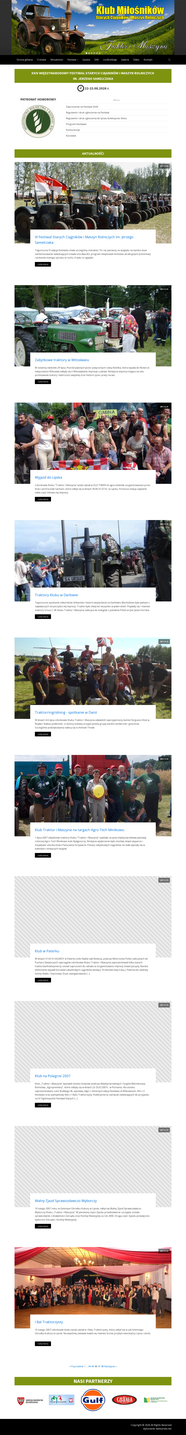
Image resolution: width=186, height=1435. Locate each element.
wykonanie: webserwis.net (157, 1428)
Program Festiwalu (76, 124)
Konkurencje (73, 129)
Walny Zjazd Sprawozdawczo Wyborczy (66, 1200)
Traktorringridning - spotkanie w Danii (66, 712)
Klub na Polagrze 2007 (53, 1075)
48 (102, 1366)
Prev (15, 27)
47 (99, 1366)
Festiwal (71, 59)
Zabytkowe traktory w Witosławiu (62, 359)
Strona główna (25, 59)
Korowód (71, 135)
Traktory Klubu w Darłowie (56, 594)
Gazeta (86, 59)
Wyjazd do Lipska (48, 477)
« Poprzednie (76, 1366)
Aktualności (56, 59)
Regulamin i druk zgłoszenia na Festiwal (87, 112)
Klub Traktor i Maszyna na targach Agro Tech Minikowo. (80, 829)
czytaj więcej (43, 264)
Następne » (110, 1366)
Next (170, 27)
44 (89, 1366)
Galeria (125, 59)
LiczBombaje (110, 59)
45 (92, 1366)
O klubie (41, 59)
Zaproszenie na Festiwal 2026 (82, 106)
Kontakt (148, 59)
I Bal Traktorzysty (49, 1321)
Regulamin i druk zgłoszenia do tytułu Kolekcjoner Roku (96, 118)
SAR (96, 59)
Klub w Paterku (47, 951)
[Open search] (169, 60)
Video (136, 59)
